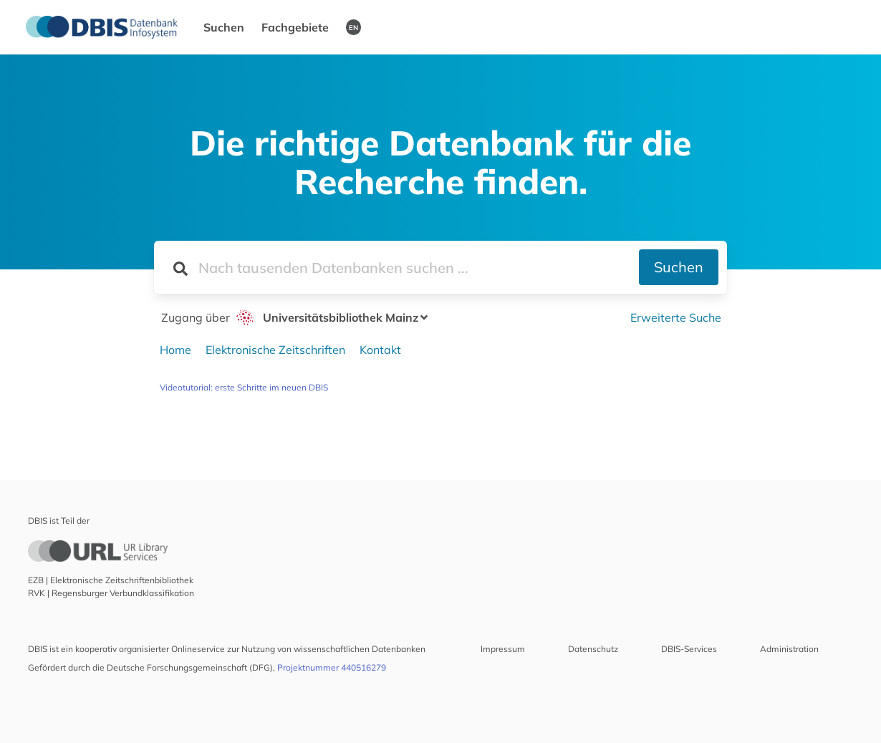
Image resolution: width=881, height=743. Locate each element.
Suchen (223, 27)
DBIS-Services (689, 648)
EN (353, 27)
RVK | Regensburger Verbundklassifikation (111, 593)
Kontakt (380, 349)
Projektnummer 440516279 (331, 667)
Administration (789, 648)
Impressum (503, 648)
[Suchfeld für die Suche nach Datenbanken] (396, 267)
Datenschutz (593, 648)
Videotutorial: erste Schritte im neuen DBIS (244, 387)
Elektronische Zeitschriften (275, 349)
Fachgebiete (295, 27)
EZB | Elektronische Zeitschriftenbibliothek (110, 580)
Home (175, 349)
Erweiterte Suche (675, 317)
